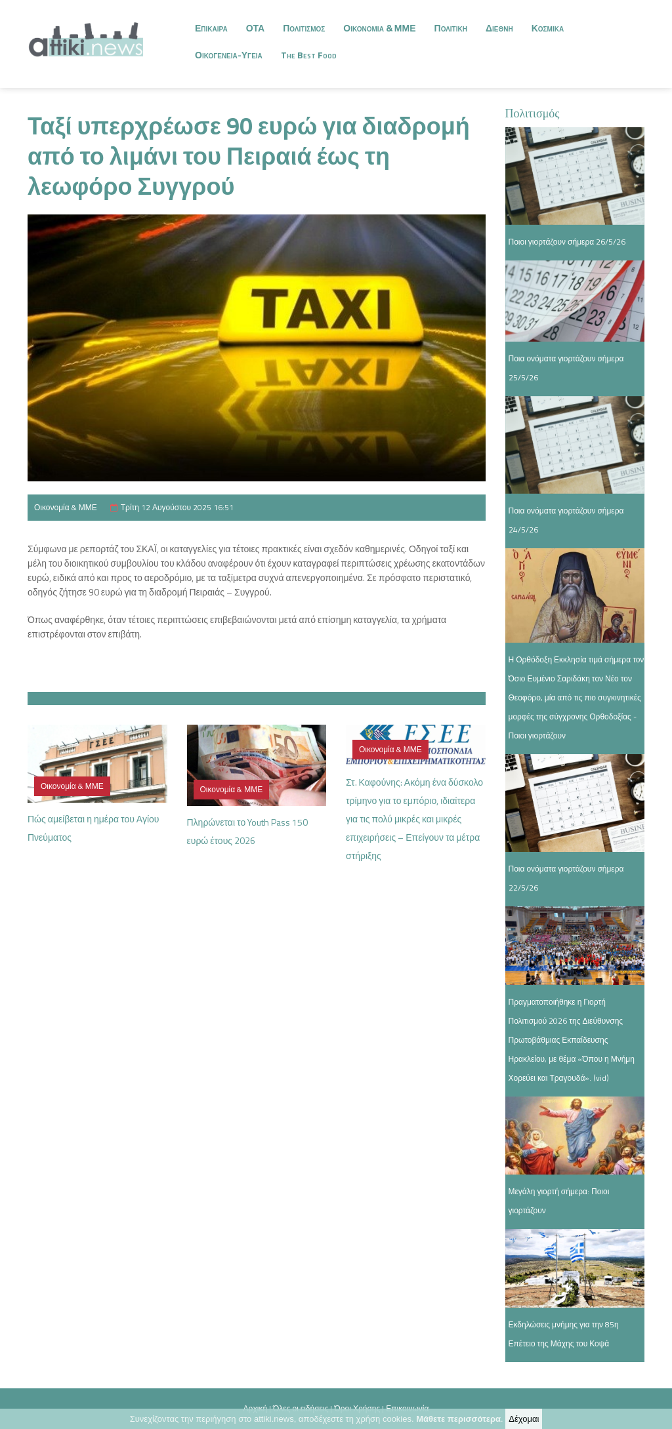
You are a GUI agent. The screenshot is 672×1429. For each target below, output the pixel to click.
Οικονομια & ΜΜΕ (379, 28)
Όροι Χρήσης (357, 1408)
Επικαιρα (211, 28)
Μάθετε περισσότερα (458, 1420)
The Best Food (309, 55)
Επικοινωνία (407, 1408)
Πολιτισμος (304, 28)
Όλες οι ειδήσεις (300, 1408)
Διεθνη (499, 28)
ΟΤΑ (255, 28)
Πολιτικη (450, 28)
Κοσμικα (548, 28)
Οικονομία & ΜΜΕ (65, 507)
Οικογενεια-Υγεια (228, 55)
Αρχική (255, 1408)
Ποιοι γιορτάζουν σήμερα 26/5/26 (567, 241)
